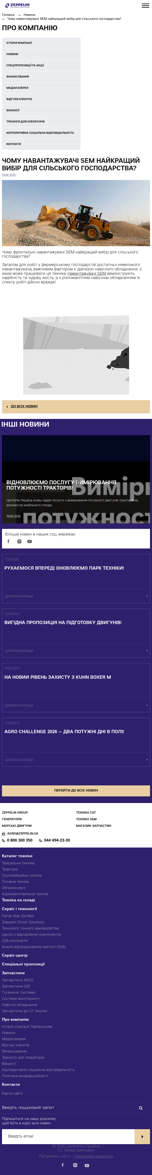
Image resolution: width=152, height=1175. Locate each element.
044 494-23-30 (57, 841)
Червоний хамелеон (94, 1157)
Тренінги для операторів (23, 1058)
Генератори (12, 819)
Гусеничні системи (18, 993)
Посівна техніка (15, 882)
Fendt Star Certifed (18, 916)
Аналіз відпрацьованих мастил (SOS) (34, 947)
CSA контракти (15, 941)
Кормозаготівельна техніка (25, 894)
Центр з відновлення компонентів (31, 935)
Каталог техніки (17, 856)
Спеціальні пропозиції (23, 965)
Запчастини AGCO (17, 980)
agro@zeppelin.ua (22, 834)
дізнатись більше (19, 596)
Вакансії (9, 1064)
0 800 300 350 (19, 841)
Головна (8, 15)
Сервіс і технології (19, 909)
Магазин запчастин (93, 826)
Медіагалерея (14, 1039)
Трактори (10, 869)
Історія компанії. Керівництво (27, 1027)
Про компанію (15, 1020)
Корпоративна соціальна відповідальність (38, 1070)
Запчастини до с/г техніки (24, 1011)
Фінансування (14, 1051)
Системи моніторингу (21, 999)
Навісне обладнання (19, 1005)
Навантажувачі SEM (87, 274)
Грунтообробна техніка (22, 876)
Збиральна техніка (18, 863)
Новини (29, 15)
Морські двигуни (17, 826)
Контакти (11, 1085)
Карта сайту (12, 1093)
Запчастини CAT (16, 986)
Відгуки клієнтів (15, 1045)
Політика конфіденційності (25, 1076)
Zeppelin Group (15, 813)
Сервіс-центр (15, 956)
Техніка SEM (86, 819)
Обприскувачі (14, 888)
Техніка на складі (18, 900)
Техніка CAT (86, 813)
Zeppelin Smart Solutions (23, 922)
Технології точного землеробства (30, 928)
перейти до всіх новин (76, 790)
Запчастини (13, 973)
